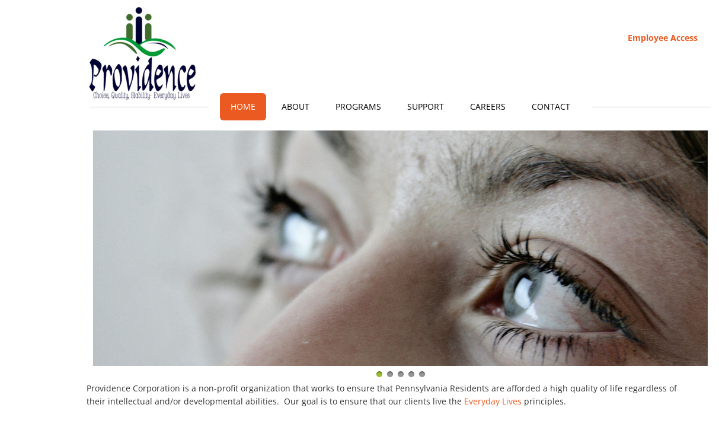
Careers (488, 106)
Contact (551, 106)
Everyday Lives (493, 401)
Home (243, 106)
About (295, 106)
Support (425, 106)
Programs (358, 106)
